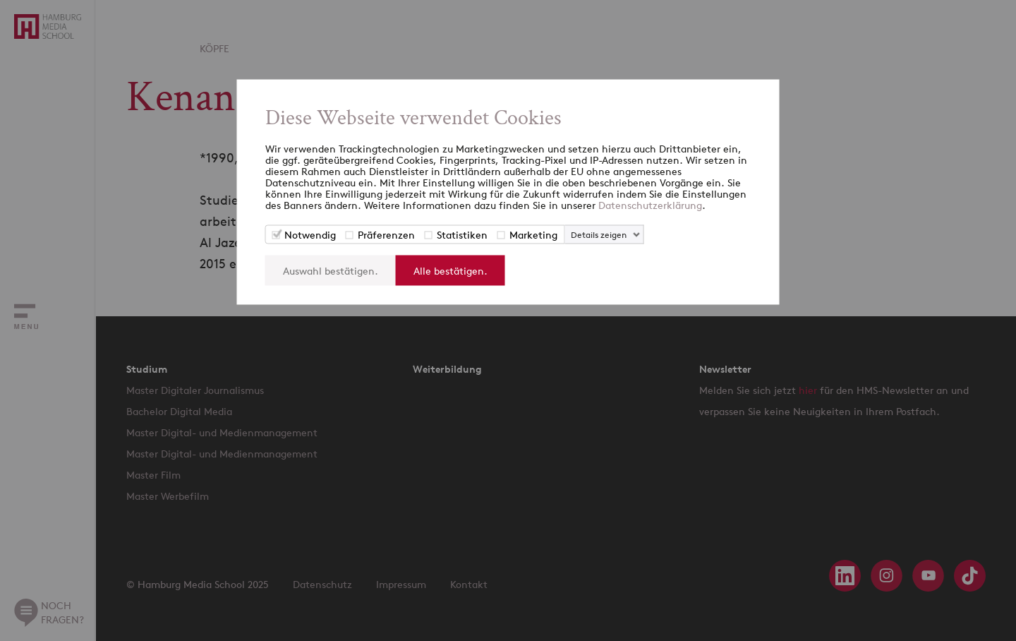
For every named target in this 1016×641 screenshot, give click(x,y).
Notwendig (310, 235)
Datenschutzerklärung (650, 205)
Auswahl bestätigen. (330, 271)
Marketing (533, 235)
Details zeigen (599, 234)
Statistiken (462, 235)
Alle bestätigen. (450, 271)
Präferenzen (386, 235)
